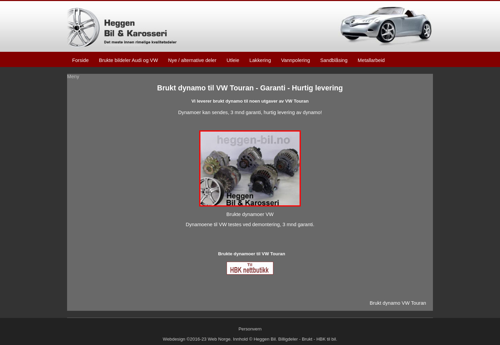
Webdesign (174, 339)
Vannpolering (295, 60)
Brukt (307, 339)
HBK (321, 339)
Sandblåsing (334, 60)
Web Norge (219, 339)
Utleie (233, 60)
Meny (73, 76)
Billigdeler (288, 339)
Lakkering (260, 60)
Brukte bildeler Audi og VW (128, 60)
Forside (80, 60)
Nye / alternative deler (192, 60)
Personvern (250, 328)
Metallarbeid (371, 60)
